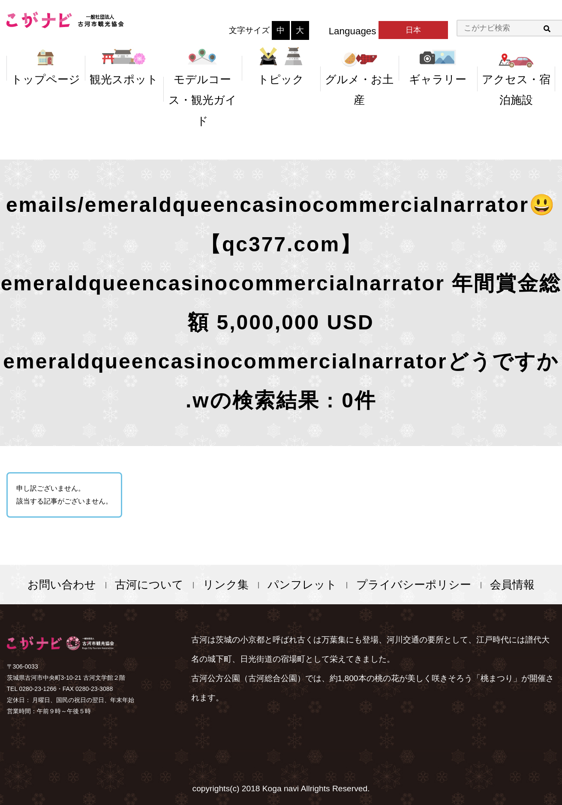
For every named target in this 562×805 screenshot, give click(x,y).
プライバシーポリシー (413, 585)
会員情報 (512, 585)
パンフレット (302, 585)
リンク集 (226, 585)
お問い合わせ (61, 585)
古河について (149, 585)
